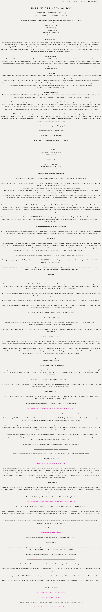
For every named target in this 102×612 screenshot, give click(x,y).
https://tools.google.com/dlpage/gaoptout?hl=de (51, 463)
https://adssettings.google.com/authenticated (51, 592)
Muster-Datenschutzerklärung (40, 607)
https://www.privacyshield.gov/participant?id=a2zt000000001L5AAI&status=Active (51, 408)
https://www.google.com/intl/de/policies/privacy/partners (51, 449)
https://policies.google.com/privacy (51, 532)
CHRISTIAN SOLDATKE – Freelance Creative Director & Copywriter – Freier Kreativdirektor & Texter (22, 1)
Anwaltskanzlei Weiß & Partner (61, 607)
